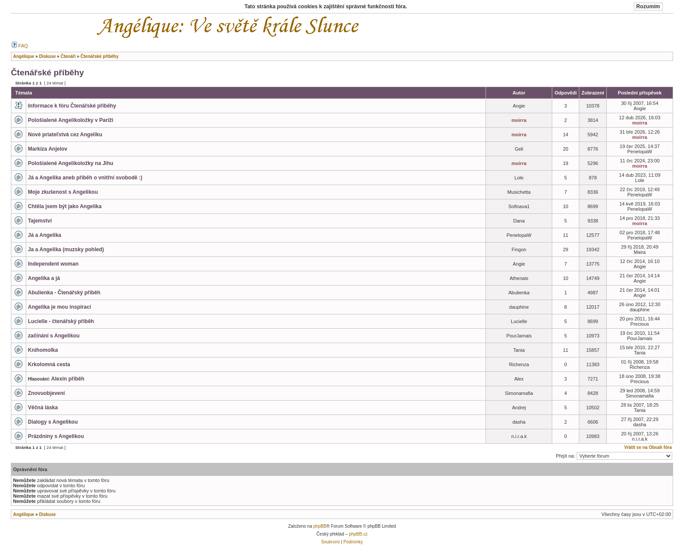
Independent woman (53, 264)
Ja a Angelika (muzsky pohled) (66, 249)
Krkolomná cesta (49, 364)
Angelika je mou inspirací (59, 307)
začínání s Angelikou (53, 336)
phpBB (319, 526)
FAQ (20, 45)
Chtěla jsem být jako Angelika (65, 206)
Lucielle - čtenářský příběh (61, 321)
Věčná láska (43, 407)
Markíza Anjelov (47, 149)
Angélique (23, 514)
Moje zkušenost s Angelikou (63, 192)
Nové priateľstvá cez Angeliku (65, 134)
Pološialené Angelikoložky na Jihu (70, 163)
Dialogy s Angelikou (53, 422)
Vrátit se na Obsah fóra (648, 447)
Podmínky (353, 541)
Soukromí (330, 541)
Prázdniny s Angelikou (56, 436)
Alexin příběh (67, 379)
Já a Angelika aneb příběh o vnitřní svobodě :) (85, 178)
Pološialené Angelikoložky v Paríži (70, 120)
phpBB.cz (358, 534)
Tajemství (39, 221)
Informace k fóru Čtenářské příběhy (72, 106)
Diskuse (47, 514)
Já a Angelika (44, 235)
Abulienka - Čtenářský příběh (64, 293)
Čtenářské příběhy (47, 72)
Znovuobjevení (46, 393)
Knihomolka (43, 350)
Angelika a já (44, 278)
